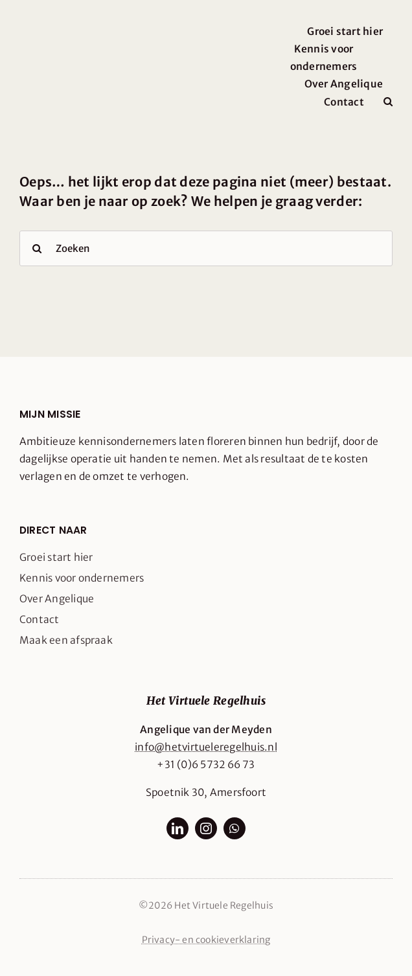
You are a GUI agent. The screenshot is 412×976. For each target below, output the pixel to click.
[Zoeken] (206, 248)
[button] (388, 102)
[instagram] (206, 828)
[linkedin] (177, 828)
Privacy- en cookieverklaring (206, 940)
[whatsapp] (234, 828)
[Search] (37, 248)
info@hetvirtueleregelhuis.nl (206, 747)
